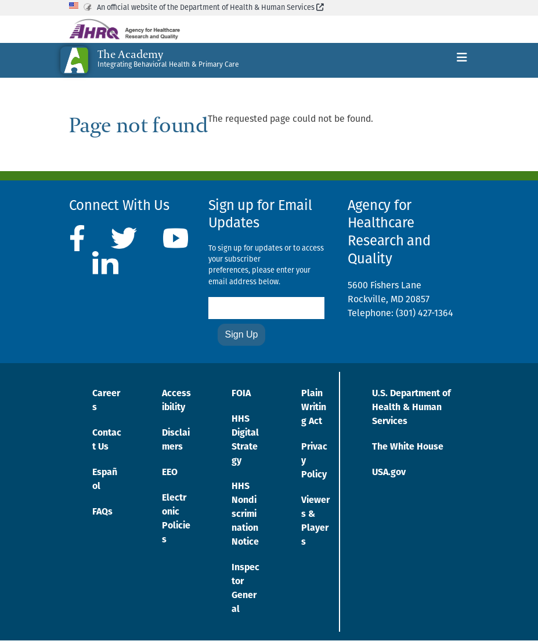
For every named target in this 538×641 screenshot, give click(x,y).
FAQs (102, 512)
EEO (170, 472)
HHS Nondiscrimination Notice (245, 514)
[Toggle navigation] (462, 60)
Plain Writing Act (313, 407)
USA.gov (389, 472)
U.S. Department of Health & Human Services (411, 407)
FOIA (241, 394)
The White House (407, 447)
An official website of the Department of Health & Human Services (210, 8)
